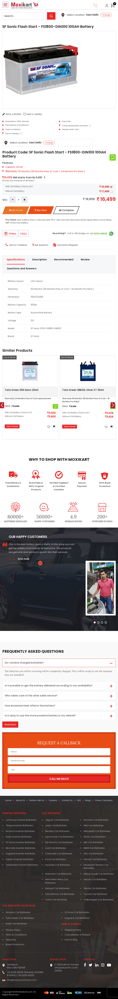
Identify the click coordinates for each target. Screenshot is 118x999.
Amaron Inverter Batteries (20, 831)
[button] (5, 442)
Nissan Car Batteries (95, 879)
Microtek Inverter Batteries (20, 848)
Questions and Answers (21, 268)
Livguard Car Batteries (77, 918)
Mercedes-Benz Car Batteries (56, 881)
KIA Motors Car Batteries (59, 842)
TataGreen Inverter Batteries (22, 864)
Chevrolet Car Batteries (58, 853)
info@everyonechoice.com (22, 980)
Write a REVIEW (11, 114)
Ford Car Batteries (55, 859)
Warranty (11, 939)
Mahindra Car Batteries (58, 873)
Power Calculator (104, 800)
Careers (53, 800)
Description (39, 259)
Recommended (63, 259)
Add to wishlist (32, 114)
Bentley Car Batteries (57, 831)
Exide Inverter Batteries (18, 836)
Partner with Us (36, 800)
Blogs (88, 800)
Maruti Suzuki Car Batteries (99, 873)
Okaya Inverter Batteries (19, 825)
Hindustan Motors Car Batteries (96, 866)
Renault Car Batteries (57, 888)
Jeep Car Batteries (56, 825)
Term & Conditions (16, 934)
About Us (20, 800)
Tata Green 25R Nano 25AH (21, 390)
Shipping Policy (73, 929)
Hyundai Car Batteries (57, 864)
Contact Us (67, 800)
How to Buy (71, 939)
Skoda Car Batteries (95, 888)
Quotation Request (65, 244)
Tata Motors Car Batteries (60, 894)
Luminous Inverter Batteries (21, 819)
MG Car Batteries (93, 842)
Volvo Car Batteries (56, 899)
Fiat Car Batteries (93, 853)
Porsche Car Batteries (96, 819)
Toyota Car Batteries (95, 894)
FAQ (79, 800)
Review (85, 259)
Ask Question (40, 244)
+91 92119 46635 (98, 233)
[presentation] (113, 405)
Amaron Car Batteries (18, 912)
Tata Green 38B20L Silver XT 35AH (83, 390)
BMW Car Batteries (94, 848)
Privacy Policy (13, 929)
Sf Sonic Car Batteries (77, 912)
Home (8, 800)
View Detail (12, 426)
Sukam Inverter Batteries (19, 859)
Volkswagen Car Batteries (98, 899)
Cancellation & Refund (77, 934)
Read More (10, 724)
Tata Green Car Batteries (20, 918)
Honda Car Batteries (95, 859)
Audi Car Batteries (55, 848)
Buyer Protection (15, 944)
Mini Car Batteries (94, 825)
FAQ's (23, 233)
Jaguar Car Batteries (57, 819)
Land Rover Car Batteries (59, 836)
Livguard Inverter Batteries (20, 853)
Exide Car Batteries (16, 923)
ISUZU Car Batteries (95, 836)
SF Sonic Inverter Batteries (20, 842)
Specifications (16, 259)
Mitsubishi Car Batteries (97, 831)
